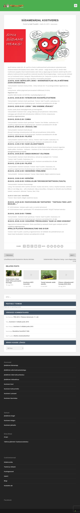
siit (43, 234)
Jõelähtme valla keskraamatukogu (15, 370)
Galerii (6, 476)
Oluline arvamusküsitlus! (22, 336)
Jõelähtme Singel (9, 416)
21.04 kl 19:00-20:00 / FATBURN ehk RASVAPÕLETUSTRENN (31, 98)
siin (56, 103)
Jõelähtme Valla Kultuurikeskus (14, 375)
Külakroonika (8, 462)
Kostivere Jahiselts (10, 425)
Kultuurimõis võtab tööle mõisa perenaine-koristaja (13, 280)
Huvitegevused (9, 471)
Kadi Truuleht (34, 24)
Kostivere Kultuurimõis (11, 389)
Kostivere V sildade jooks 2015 (19, 322)
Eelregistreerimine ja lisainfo (17, 152)
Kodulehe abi (8, 485)
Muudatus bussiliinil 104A (20, 331)
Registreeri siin (12, 93)
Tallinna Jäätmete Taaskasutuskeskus (16, 442)
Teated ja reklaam (10, 467)
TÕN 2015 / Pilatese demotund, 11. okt (26, 317)
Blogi (5, 481)
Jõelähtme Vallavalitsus (11, 379)
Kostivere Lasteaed (10, 393)
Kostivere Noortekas (10, 398)
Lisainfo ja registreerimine (16, 226)
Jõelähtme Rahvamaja (11, 365)
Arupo (6, 437)
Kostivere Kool (8, 384)
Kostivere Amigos (9, 420)
